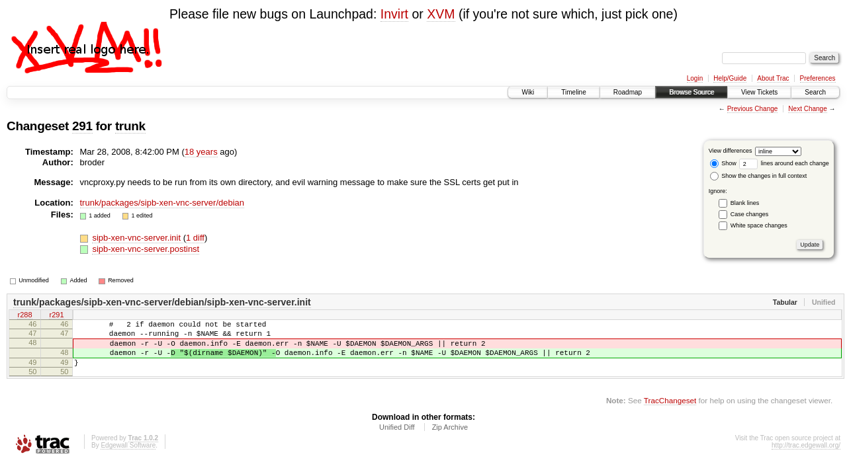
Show (723, 163)
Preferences (818, 78)
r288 (24, 316)
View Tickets (759, 92)
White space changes (759, 225)
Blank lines (745, 203)
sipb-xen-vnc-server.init (137, 238)
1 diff (195, 238)
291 (82, 126)
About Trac (773, 78)
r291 (56, 316)
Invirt (394, 14)
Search (815, 92)
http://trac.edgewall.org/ (806, 457)
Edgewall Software (128, 457)
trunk (130, 126)
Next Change (807, 108)
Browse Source (691, 92)
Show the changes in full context (758, 176)
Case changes (750, 214)
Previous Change (752, 108)
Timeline (573, 92)
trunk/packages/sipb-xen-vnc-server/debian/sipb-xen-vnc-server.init (162, 302)
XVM (441, 14)
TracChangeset (670, 412)
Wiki (527, 92)
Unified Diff (397, 439)
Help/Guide (729, 78)
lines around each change (784, 163)
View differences (730, 150)
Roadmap (627, 92)
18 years (201, 152)
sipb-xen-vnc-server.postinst (145, 249)
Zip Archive (450, 439)
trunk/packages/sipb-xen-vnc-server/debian (162, 203)
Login (695, 78)
